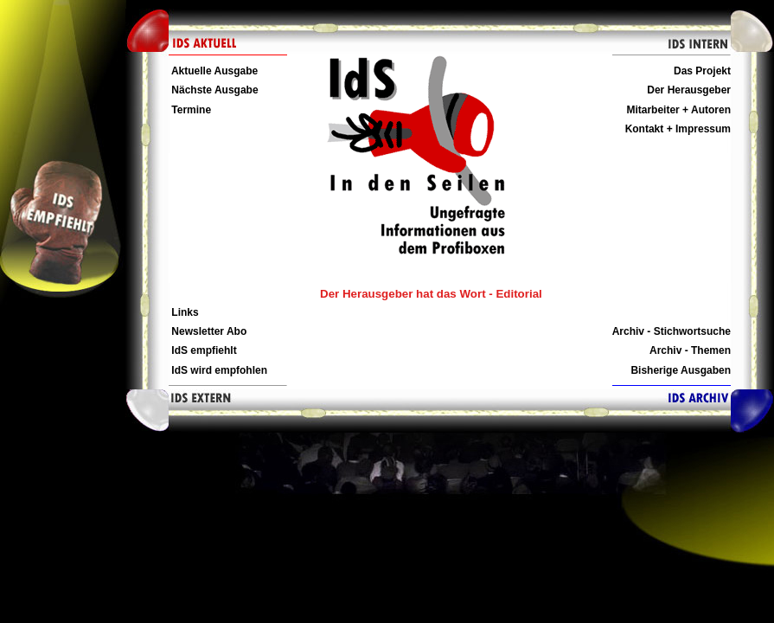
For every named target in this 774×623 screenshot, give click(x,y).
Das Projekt (702, 71)
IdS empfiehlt (203, 350)
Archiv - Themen (690, 350)
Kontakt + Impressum (678, 129)
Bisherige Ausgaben (680, 370)
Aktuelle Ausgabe (213, 71)
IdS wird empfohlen (218, 370)
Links (184, 312)
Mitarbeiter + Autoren (678, 110)
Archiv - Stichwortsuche (671, 331)
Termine (190, 110)
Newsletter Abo (207, 331)
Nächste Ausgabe (214, 90)
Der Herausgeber (689, 90)
